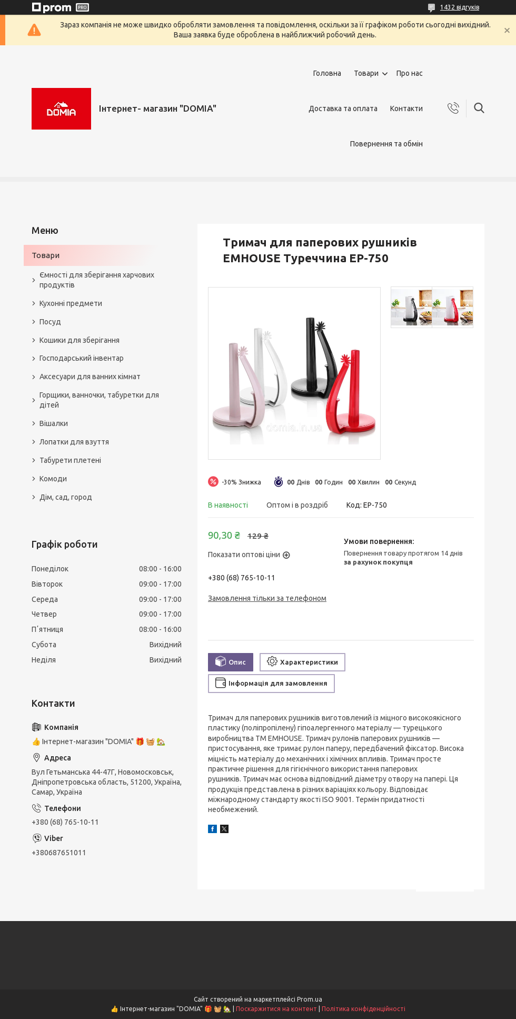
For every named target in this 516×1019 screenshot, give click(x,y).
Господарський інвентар (81, 358)
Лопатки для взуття (74, 442)
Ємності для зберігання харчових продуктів (96, 280)
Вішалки (53, 423)
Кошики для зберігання (79, 340)
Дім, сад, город (65, 497)
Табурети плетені (70, 460)
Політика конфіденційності (363, 1008)
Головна (327, 73)
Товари (366, 73)
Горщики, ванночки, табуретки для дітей (99, 400)
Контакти (406, 108)
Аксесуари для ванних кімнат (90, 376)
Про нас (409, 73)
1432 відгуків (459, 7)
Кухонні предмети (70, 303)
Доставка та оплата (343, 108)
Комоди (53, 478)
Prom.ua (309, 999)
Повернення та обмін (386, 144)
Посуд (50, 322)
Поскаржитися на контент (276, 1008)
